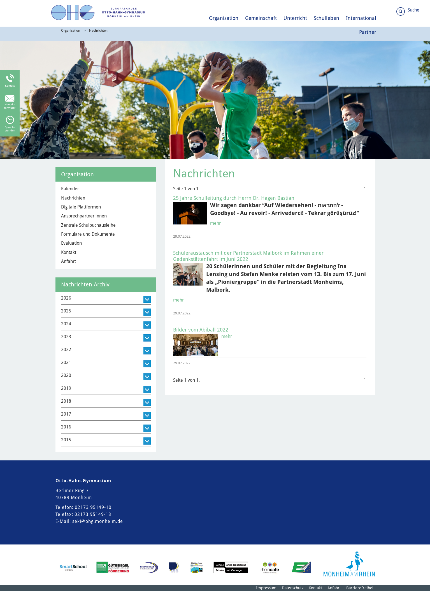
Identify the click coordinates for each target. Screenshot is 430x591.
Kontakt (68, 252)
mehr (215, 223)
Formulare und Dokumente (88, 234)
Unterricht (295, 18)
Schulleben (326, 18)
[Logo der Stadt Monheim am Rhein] (349, 563)
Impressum (266, 588)
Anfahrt (68, 261)
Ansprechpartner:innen (84, 216)
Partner (367, 32)
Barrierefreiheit (360, 588)
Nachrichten (98, 31)
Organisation (223, 18)
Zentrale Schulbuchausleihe (88, 225)
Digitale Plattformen (81, 207)
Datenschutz (292, 588)
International (361, 18)
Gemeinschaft (261, 18)
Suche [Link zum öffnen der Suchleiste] (413, 10)
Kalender (70, 188)
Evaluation (71, 243)
